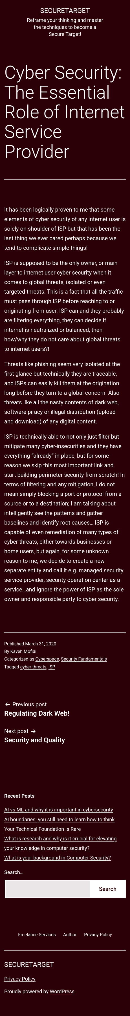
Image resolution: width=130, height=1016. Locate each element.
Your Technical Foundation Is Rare (42, 829)
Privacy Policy (20, 979)
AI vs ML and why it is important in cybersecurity (58, 810)
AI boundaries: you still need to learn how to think (59, 819)
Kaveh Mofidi (23, 651)
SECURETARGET (65, 11)
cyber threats (33, 667)
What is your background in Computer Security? (57, 858)
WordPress (62, 991)
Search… (14, 872)
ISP (52, 667)
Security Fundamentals (84, 659)
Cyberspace (47, 659)
